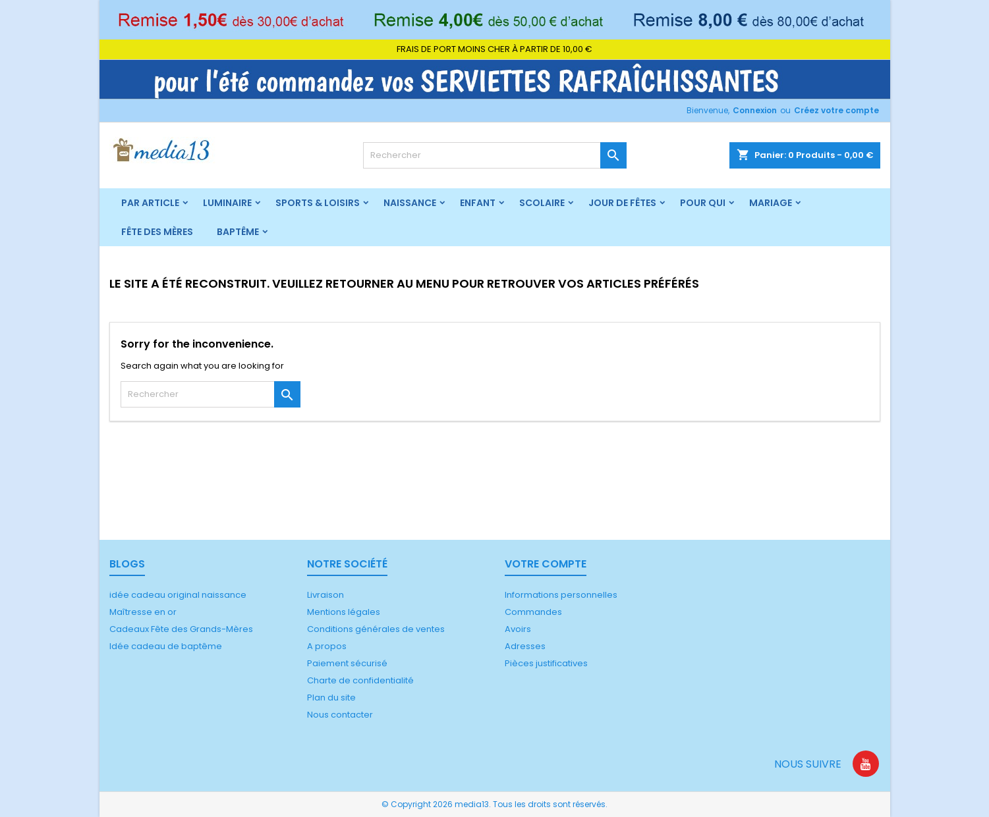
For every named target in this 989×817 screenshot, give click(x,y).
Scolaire (542, 202)
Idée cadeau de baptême (165, 646)
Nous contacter (340, 714)
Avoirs (518, 629)
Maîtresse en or (143, 612)
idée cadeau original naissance (177, 595)
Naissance (409, 202)
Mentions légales (343, 612)
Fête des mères (157, 231)
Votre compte (545, 563)
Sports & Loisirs (317, 202)
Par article (150, 202)
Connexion (755, 110)
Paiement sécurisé (347, 663)
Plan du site (331, 697)
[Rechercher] (495, 155)
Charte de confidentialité (360, 680)
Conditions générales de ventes (376, 629)
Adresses (525, 646)
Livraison (325, 595)
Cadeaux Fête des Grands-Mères (181, 629)
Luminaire (227, 202)
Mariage (770, 202)
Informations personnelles (561, 595)
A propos (327, 646)
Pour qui (702, 202)
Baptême (238, 231)
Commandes (533, 612)
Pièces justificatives (546, 663)
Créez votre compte (836, 110)
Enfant (477, 202)
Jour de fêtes (622, 202)
